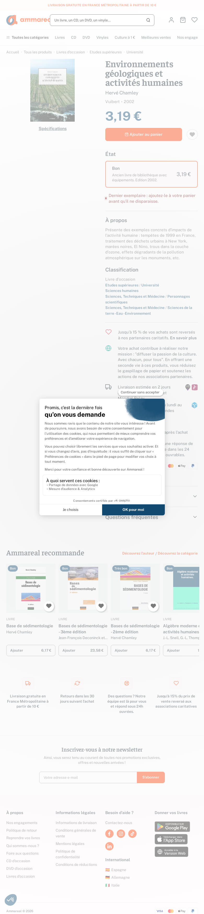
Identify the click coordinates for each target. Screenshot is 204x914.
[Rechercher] (102, 20)
